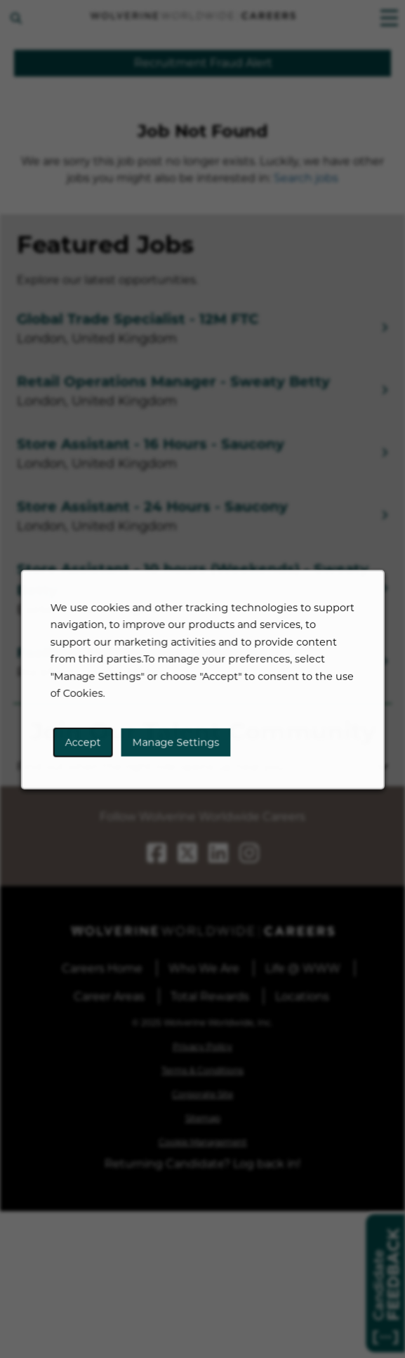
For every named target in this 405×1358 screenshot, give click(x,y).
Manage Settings (176, 748)
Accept (87, 748)
